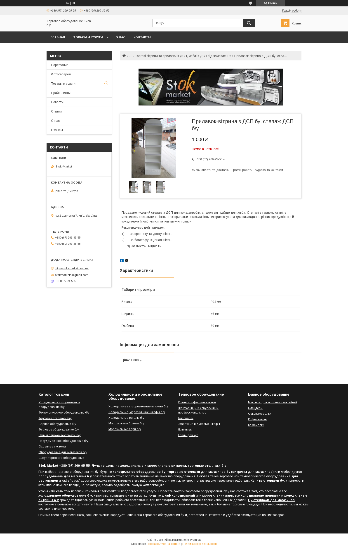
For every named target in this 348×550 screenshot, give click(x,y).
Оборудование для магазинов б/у (63, 452)
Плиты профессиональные (197, 402)
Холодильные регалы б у (126, 417)
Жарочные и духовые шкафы (199, 424)
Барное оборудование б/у (57, 424)
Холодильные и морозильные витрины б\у (138, 406)
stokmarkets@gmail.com (71, 274)
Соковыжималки (259, 413)
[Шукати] (249, 23)
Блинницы (185, 429)
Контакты (142, 37)
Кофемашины (257, 419)
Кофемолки (256, 425)
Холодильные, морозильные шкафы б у (136, 412)
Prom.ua (195, 539)
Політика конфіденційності (199, 543)
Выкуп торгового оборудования (61, 457)
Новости (57, 102)
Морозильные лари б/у (124, 429)
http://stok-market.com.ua (72, 268)
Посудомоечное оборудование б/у (63, 440)
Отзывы (57, 130)
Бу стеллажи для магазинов (271, 500)
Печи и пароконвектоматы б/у (60, 435)
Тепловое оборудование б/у (59, 429)
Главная (58, 37)
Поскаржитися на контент (164, 543)
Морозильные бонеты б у (126, 423)
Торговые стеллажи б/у (55, 418)
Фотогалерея (61, 74)
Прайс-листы (61, 93)
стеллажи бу (273, 480)
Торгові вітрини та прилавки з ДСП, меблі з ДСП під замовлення (183, 56)
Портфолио (59, 65)
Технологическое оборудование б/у (64, 412)
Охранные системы (52, 446)
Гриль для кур (188, 435)
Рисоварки (185, 418)
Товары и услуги (88, 37)
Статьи (56, 111)
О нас (120, 37)
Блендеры (255, 408)
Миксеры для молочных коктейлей (272, 402)
